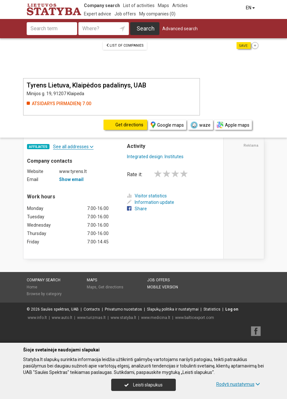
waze (200, 125)
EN (251, 7)
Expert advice (97, 13)
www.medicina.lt (155, 317)
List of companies (125, 45)
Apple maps (233, 125)
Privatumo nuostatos (123, 309)
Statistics (211, 309)
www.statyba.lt (123, 317)
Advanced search (180, 28)
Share (137, 208)
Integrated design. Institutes (155, 156)
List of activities (139, 5)
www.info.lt (37, 317)
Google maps (167, 125)
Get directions (110, 287)
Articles (180, 5)
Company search (102, 5)
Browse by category (44, 294)
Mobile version (162, 287)
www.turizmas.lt (91, 317)
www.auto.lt (62, 317)
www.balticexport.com (194, 317)
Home (32, 287)
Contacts (92, 309)
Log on (231, 309)
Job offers (125, 13)
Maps (163, 5)
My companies (157, 13)
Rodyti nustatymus (238, 384)
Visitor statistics (147, 195)
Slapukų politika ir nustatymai (173, 309)
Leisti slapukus (143, 384)
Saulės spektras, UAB (60, 309)
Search (146, 28)
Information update (150, 202)
